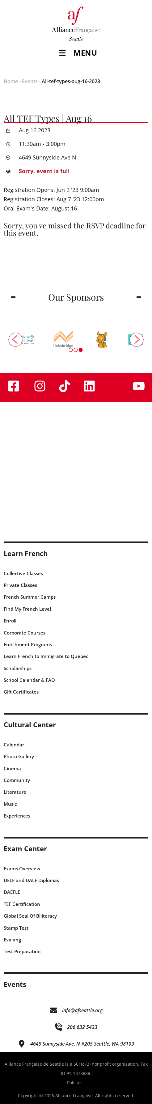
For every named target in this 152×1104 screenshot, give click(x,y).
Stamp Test (16, 928)
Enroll (10, 620)
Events (30, 81)
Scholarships (18, 668)
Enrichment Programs (28, 644)
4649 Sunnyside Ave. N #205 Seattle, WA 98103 (82, 1043)
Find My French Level (27, 609)
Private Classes (20, 585)
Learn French (26, 553)
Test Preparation (22, 951)
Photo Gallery (19, 756)
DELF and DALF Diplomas (31, 880)
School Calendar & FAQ (29, 680)
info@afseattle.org (82, 1010)
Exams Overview (22, 868)
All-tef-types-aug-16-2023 (71, 81)
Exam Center (25, 848)
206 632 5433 (82, 1027)
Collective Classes (23, 573)
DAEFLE (12, 892)
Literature (15, 792)
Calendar (14, 744)
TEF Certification (22, 904)
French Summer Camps (30, 597)
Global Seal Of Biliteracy (30, 916)
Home (11, 81)
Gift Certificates (21, 692)
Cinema (12, 768)
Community (17, 780)
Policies (74, 1082)
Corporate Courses (24, 633)
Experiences (17, 815)
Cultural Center (30, 724)
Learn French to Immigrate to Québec (46, 656)
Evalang (12, 939)
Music (10, 804)
